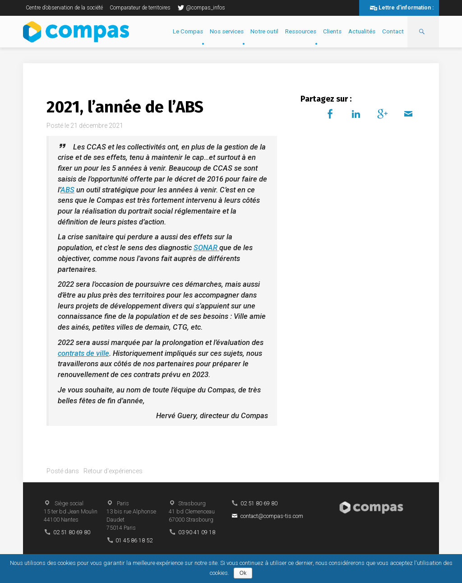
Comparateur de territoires (140, 8)
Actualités (361, 31)
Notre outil (264, 31)
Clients (332, 31)
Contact (393, 31)
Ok (243, 573)
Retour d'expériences (113, 471)
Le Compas (188, 31)
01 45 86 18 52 (134, 540)
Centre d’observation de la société (64, 8)
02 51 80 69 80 (71, 532)
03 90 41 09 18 (196, 532)
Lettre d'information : (406, 8)
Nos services (227, 31)
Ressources (300, 31)
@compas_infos (201, 8)
